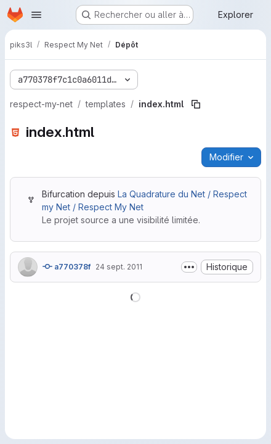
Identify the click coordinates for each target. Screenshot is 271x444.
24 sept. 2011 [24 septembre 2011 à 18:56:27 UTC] (118, 266)
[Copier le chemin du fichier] (196, 104)
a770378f (66, 266)
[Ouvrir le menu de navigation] (36, 15)
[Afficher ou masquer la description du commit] (189, 267)
